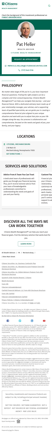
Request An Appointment (26, 59)
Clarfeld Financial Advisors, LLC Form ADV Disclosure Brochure (23, 290)
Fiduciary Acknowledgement (11, 287)
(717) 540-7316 (26, 70)
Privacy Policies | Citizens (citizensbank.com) (17, 300)
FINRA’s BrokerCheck (12, 17)
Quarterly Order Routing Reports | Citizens (16, 278)
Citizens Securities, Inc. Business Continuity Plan (19, 263)
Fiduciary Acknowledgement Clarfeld (14, 297)
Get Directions (13, 154)
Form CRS (5, 284)
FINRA (31, 303)
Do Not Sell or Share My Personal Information (18, 316)
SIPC (38, 303)
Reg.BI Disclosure (8, 281)
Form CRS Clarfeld (8, 294)
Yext (10, 430)
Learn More (26, 244)
